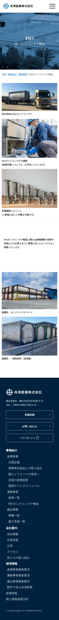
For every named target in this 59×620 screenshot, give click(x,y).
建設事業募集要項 (18, 581)
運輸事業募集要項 (18, 575)
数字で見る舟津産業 (20, 587)
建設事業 (12, 509)
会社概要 (12, 534)
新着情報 (11, 593)
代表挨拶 (12, 540)
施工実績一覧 (16, 521)
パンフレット (29, 437)
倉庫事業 (12, 456)
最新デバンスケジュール (23, 485)
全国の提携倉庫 (18, 480)
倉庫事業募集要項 (18, 569)
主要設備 (14, 462)
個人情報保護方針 (17, 599)
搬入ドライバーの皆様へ (23, 474)
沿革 (10, 545)
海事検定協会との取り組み (25, 468)
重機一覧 (14, 515)
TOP (4, 74)
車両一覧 (14, 497)
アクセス (12, 551)
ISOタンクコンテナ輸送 (23, 503)
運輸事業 (23, 74)
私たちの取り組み (18, 557)
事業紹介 (12, 74)
